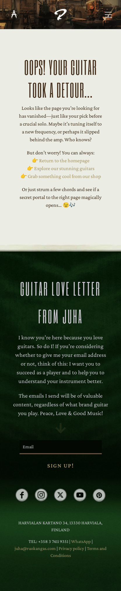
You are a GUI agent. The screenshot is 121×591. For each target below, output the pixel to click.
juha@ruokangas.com (36, 548)
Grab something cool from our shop (64, 176)
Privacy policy (72, 548)
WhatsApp (81, 541)
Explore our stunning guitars (64, 168)
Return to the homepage (64, 160)
